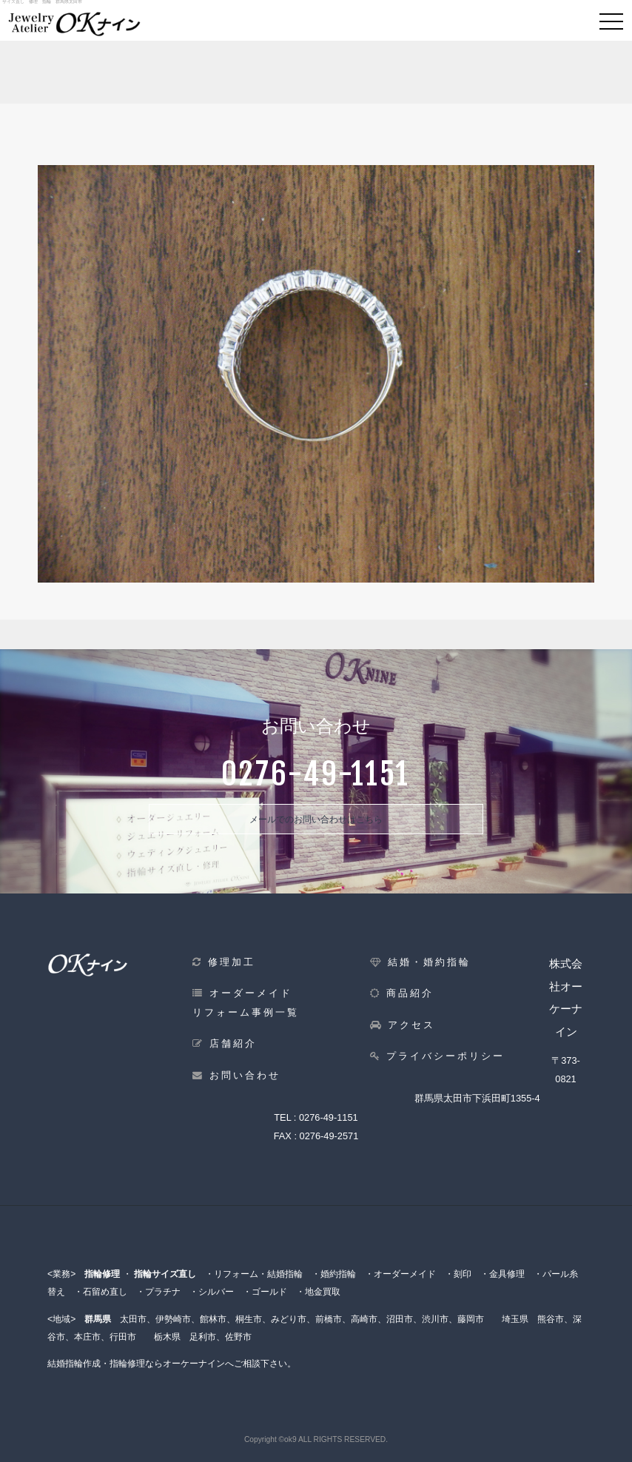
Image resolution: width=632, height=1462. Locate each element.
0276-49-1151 (328, 1117)
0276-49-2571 (329, 1135)
